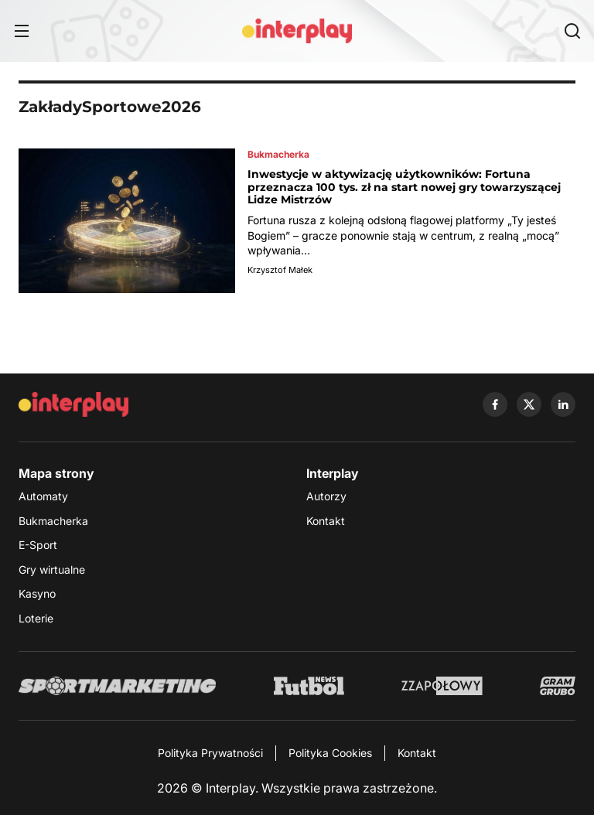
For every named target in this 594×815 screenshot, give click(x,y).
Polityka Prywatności (210, 752)
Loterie (36, 618)
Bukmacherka (53, 520)
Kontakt (325, 520)
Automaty (43, 496)
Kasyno (37, 593)
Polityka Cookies (330, 752)
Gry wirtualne (52, 569)
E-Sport (38, 544)
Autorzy (326, 496)
